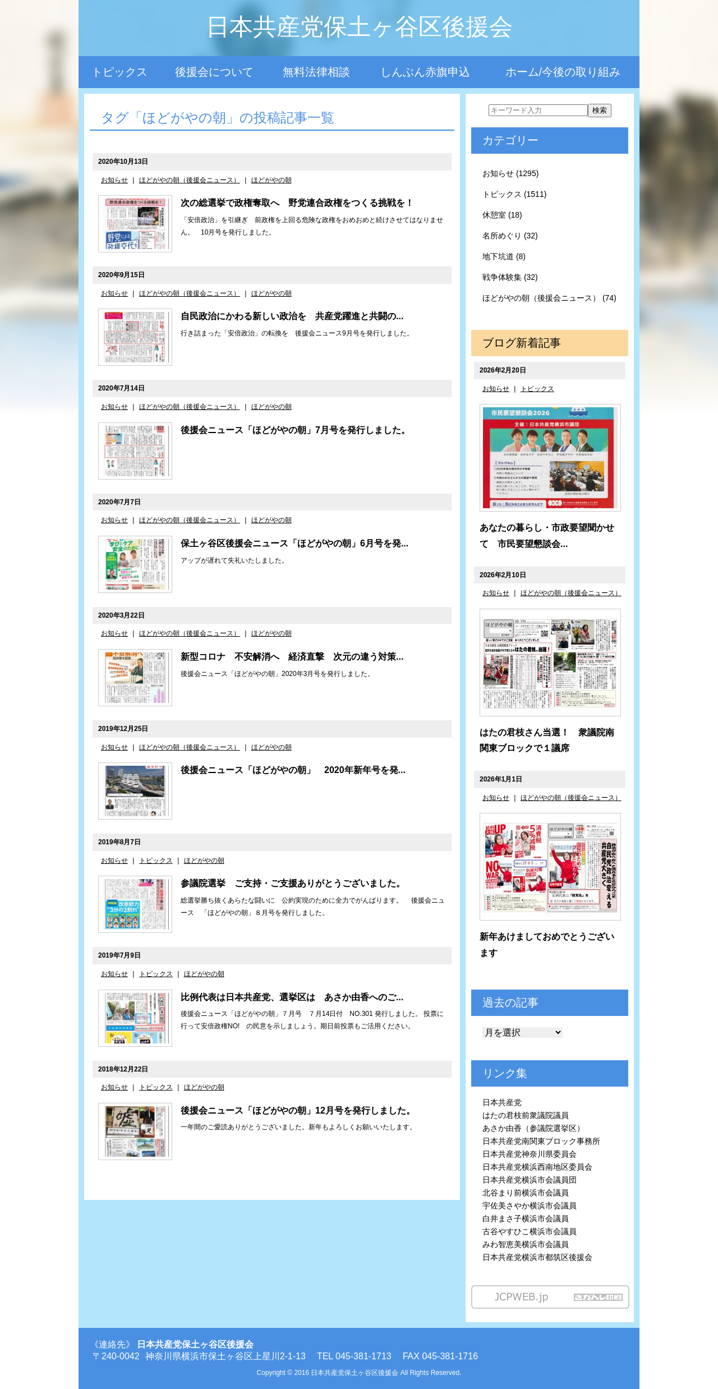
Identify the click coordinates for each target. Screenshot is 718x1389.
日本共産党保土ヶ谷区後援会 (359, 26)
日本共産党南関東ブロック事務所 (541, 1141)
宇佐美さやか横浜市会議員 (529, 1205)
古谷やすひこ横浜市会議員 (529, 1231)
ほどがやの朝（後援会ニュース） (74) (549, 297)
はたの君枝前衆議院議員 (525, 1115)
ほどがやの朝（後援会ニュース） (189, 180)
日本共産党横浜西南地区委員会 (537, 1166)
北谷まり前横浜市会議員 (525, 1192)
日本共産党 (502, 1102)
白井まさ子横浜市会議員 (525, 1218)
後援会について (214, 72)
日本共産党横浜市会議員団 (529, 1179)
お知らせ (114, 180)
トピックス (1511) (514, 194)
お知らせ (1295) (510, 173)
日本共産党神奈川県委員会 (529, 1153)
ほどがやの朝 (271, 180)
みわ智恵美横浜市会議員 (525, 1244)
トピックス (119, 72)
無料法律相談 (316, 72)
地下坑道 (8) (504, 256)
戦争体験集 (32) (510, 277)
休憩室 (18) (502, 214)
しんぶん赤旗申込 (425, 72)
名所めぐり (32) (510, 235)
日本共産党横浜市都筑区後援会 (537, 1257)
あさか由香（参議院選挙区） (533, 1128)
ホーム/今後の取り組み (563, 72)
